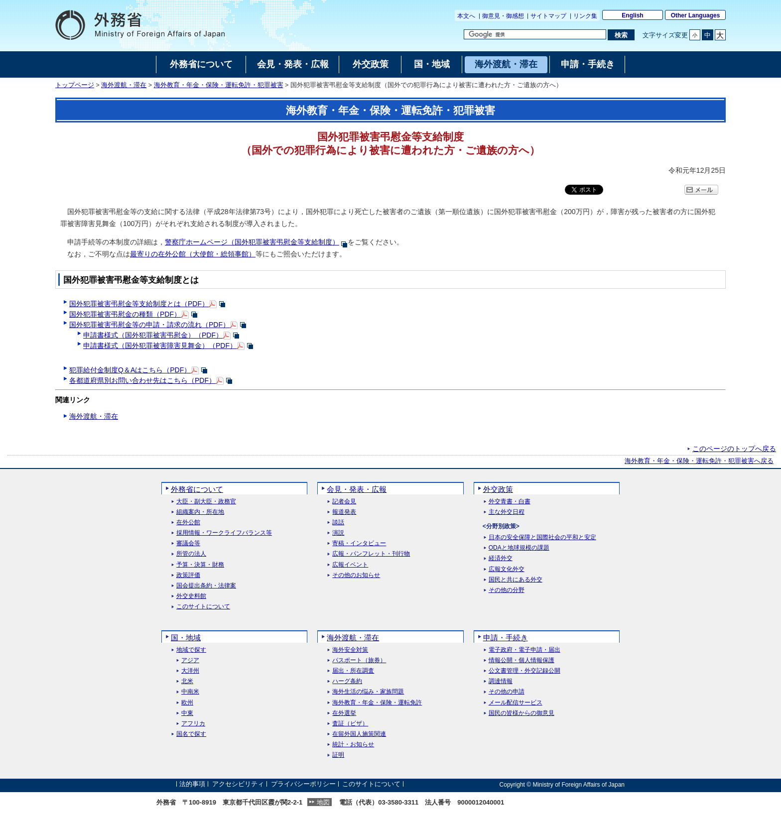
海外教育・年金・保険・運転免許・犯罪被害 (218, 85)
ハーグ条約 (347, 681)
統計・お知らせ (353, 744)
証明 (338, 755)
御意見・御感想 (503, 15)
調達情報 (501, 681)
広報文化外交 (506, 569)
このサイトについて (203, 606)
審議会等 (188, 543)
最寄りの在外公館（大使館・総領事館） (193, 254)
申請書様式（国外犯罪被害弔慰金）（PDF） (153, 335)
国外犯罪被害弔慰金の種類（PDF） (125, 314)
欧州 (187, 703)
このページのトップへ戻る (734, 448)
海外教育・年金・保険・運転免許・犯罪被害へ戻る (699, 461)
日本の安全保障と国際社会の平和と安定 (542, 537)
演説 (338, 533)
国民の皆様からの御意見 (521, 713)
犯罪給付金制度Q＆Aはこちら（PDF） (130, 370)
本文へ (466, 15)
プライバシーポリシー (303, 784)
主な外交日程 (506, 512)
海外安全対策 (350, 650)
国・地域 (186, 637)
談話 (338, 522)
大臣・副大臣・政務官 (206, 501)
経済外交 (501, 558)
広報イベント (350, 565)
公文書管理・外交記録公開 (524, 671)
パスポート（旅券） (359, 660)
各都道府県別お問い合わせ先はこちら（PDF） (142, 380)
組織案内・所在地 (200, 512)
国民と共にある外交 (515, 580)
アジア (190, 660)
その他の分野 (506, 590)
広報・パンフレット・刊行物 (371, 554)
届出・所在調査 (353, 671)
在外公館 (188, 522)
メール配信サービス (515, 703)
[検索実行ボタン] (621, 34)
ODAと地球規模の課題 (519, 548)
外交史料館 (191, 596)
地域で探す (191, 650)
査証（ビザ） (350, 723)
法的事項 (192, 784)
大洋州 (190, 671)
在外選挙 (344, 713)
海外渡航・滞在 (123, 85)
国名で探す (191, 734)
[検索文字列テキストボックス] (535, 34)
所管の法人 (191, 554)
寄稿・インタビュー (359, 543)
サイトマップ (548, 15)
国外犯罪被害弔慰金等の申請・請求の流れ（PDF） (149, 325)
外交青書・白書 (509, 501)
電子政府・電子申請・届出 (524, 650)
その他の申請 (506, 692)
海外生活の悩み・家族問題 (368, 692)
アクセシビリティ (238, 784)
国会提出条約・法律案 (206, 586)
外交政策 (498, 489)
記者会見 (344, 501)
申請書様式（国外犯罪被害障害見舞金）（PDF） (160, 346)
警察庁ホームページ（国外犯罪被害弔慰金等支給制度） (252, 242)
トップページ (74, 85)
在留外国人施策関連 (359, 734)
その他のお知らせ (356, 575)
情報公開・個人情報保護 (521, 660)
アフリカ (193, 723)
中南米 (190, 692)
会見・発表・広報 (357, 489)
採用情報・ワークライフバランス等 (224, 533)
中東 (187, 713)
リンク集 (585, 15)
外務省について (197, 489)
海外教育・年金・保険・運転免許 (377, 703)
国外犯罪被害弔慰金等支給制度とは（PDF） (139, 304)
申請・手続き (505, 637)
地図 (323, 802)
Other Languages (695, 15)
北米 (187, 681)
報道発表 (344, 512)
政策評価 (188, 575)
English (632, 15)
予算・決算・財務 (200, 565)
